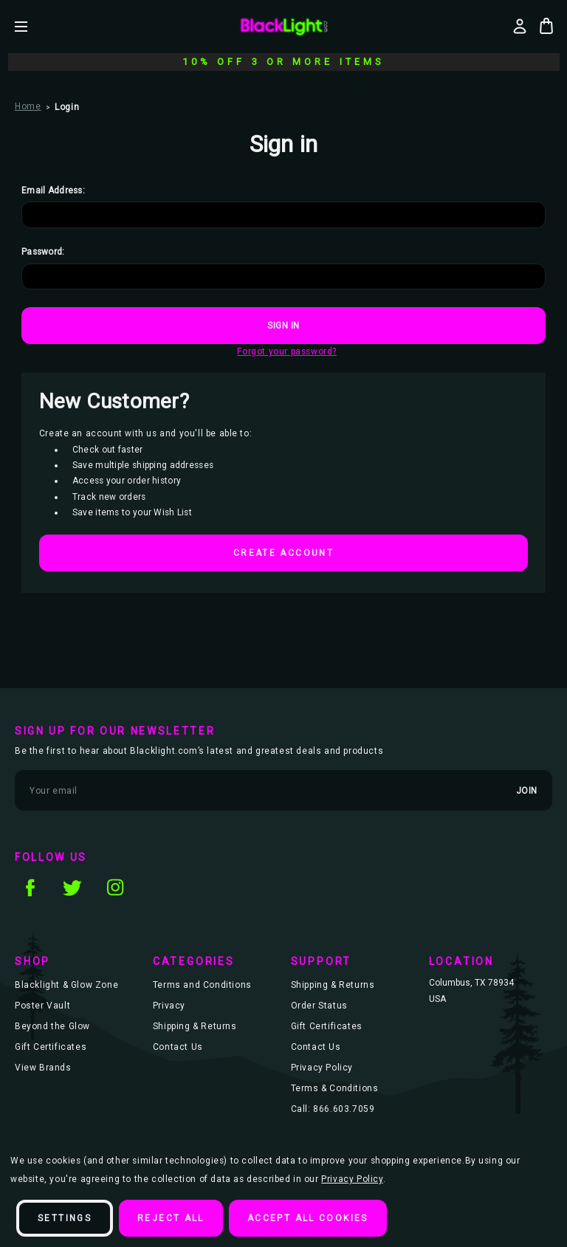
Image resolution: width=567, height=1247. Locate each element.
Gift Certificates (50, 1047)
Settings (65, 1218)
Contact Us (178, 1047)
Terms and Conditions (202, 985)
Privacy (169, 1005)
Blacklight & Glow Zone (66, 985)
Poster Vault (42, 1005)
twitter (72, 887)
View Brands (43, 1067)
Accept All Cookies (307, 1218)
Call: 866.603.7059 (333, 1109)
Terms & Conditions (335, 1088)
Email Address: (53, 190)
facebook (29, 887)
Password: (43, 252)
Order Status (319, 1005)
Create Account (283, 553)
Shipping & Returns (195, 1026)
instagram (115, 887)
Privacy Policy (322, 1067)
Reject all (171, 1218)
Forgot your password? (287, 351)
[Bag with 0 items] (546, 26)
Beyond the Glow (52, 1026)
